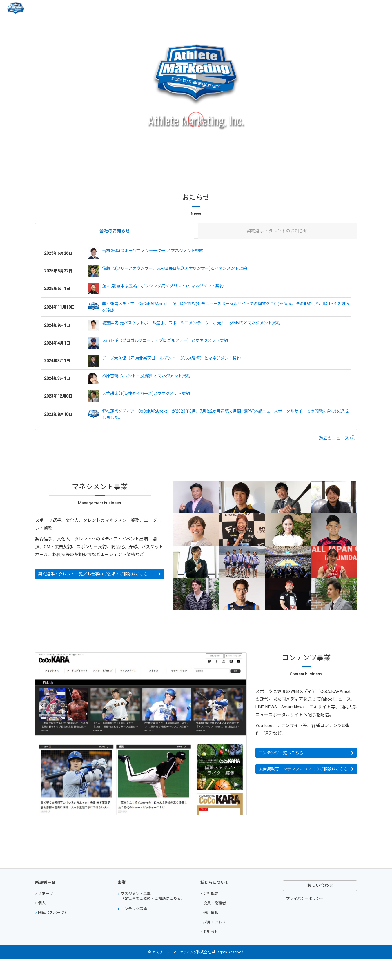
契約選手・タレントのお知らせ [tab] (277, 231)
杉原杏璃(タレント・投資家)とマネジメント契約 (139, 379)
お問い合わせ (366, 8)
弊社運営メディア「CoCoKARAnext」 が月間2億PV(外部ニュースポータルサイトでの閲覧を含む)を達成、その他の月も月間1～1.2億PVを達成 (218, 307)
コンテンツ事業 (306, 8)
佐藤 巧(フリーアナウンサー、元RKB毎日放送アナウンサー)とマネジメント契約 (167, 271)
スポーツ (45, 894)
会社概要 (337, 8)
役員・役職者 (214, 903)
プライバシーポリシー (305, 899)
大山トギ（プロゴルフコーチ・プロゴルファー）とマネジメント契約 (158, 343)
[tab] (114, 231)
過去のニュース (334, 438)
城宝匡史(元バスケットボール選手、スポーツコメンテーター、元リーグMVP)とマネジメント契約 (184, 326)
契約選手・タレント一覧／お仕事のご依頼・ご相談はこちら (93, 574)
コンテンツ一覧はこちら (281, 753)
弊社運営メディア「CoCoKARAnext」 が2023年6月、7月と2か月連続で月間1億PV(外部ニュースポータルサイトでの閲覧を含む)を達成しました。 (218, 414)
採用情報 (210, 913)
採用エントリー (216, 923)
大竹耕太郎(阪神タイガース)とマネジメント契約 (139, 396)
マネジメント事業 (265, 8)
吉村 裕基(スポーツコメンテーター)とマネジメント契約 (145, 254)
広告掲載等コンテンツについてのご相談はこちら (303, 769)
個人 (42, 903)
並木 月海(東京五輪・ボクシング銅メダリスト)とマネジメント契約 (156, 289)
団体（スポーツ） (53, 913)
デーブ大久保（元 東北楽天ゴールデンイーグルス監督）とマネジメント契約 (164, 361)
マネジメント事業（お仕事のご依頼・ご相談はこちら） (153, 896)
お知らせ (210, 932)
